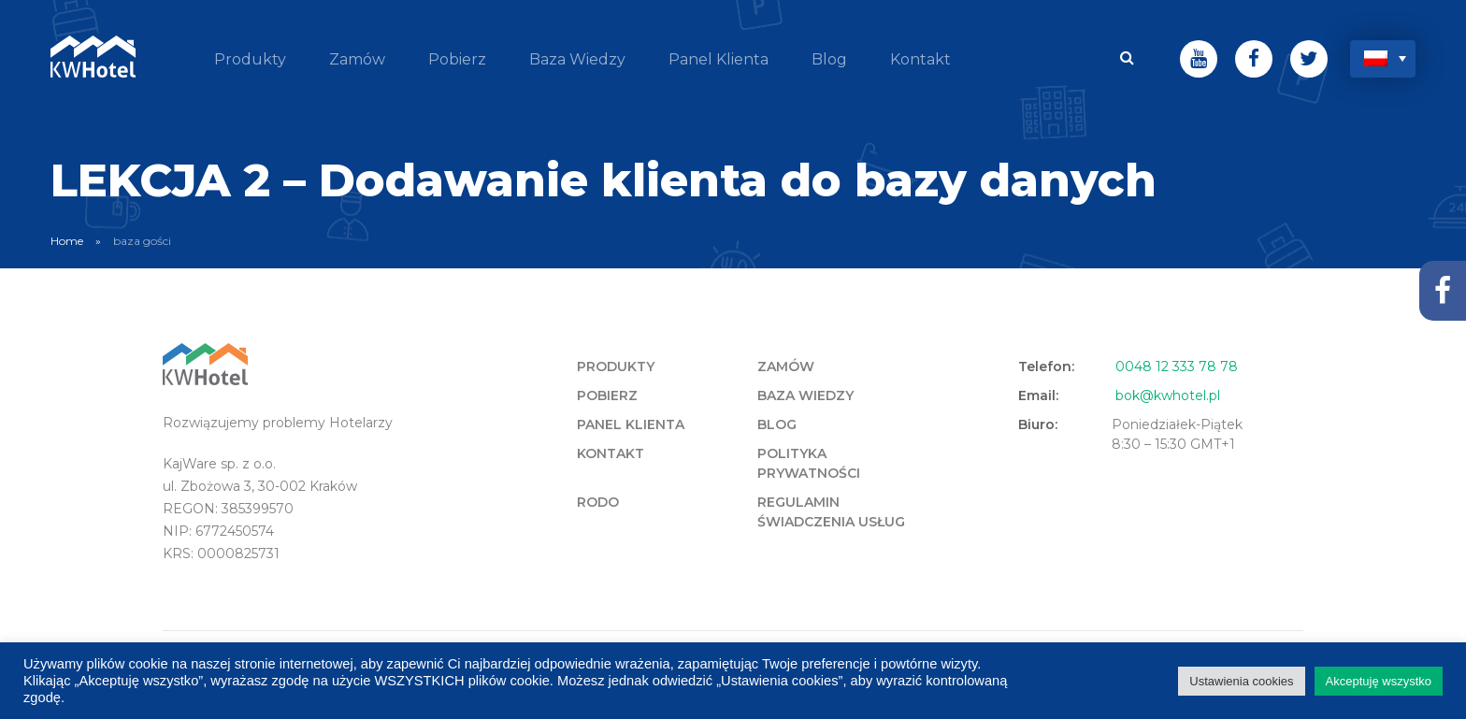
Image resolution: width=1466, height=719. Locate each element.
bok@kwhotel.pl (1167, 395)
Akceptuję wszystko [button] (1378, 681)
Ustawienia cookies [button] (1241, 681)
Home (66, 241)
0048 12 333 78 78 (1176, 366)
